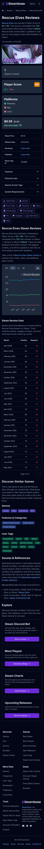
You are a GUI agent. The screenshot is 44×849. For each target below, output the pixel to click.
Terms (13, 844)
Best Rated (28, 736)
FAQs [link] (6, 221)
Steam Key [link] (24, 206)
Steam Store (23, 592)
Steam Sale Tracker (31, 771)
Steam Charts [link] (9, 201)
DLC (5, 741)
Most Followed (29, 746)
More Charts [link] (32, 216)
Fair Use (20, 844)
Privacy (6, 844)
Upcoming (27, 755)
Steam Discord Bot (11, 811)
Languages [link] (18, 216)
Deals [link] (36, 206)
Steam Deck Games (31, 760)
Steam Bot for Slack (11, 815)
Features (22, 171)
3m (6, 268)
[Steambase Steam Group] (27, 826)
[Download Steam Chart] (37, 268)
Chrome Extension (11, 806)
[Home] (3, 11)
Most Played (28, 741)
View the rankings (22, 664)
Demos (6, 746)
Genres (6, 771)
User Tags (7, 780)
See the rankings (22, 716)
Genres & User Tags (22, 185)
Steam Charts (9, 755)
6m (12, 268)
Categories (7, 776)
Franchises (7, 795)
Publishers (7, 790)
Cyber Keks (25, 148)
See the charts (22, 691)
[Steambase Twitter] (31, 826)
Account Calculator (11, 825)
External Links (22, 178)
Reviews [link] (23, 201)
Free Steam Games (31, 783)
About (28, 844)
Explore (6, 829)
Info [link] (6, 216)
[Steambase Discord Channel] (23, 826)
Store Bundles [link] (9, 211)
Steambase (26, 807)
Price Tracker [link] (9, 206)
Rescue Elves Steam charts (27, 255)
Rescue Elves (21, 11)
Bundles (6, 750)
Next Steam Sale (10, 820)
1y (18, 268)
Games (10, 11)
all (24, 268)
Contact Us (36, 844)
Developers (8, 785)
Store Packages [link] (26, 211)
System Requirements (22, 191)
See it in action (22, 639)
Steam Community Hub (20, 598)
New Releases (29, 750)
